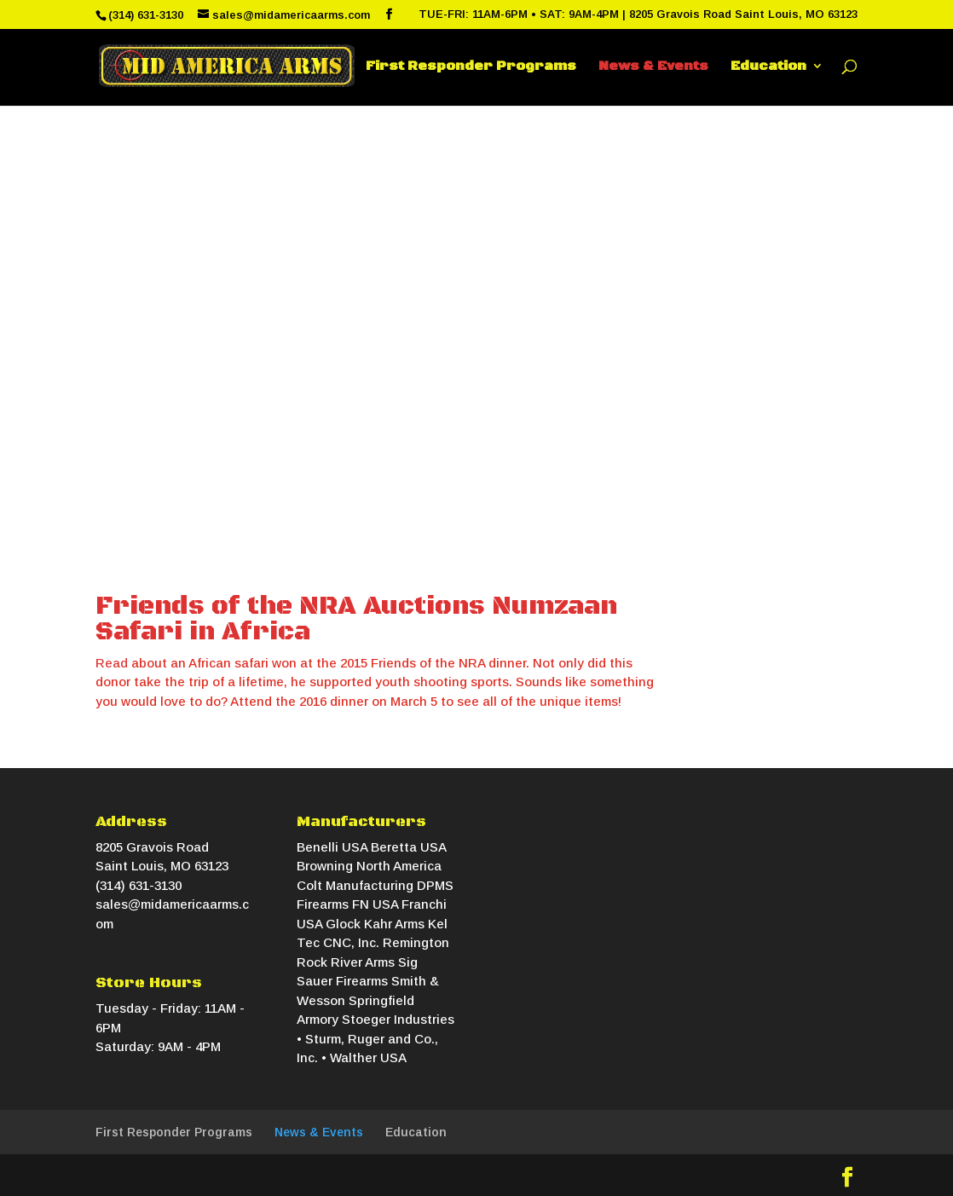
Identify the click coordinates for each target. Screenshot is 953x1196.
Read (111, 663)
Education (768, 67)
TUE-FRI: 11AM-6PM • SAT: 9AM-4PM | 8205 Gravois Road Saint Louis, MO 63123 (638, 14)
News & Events (653, 67)
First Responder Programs (471, 67)
